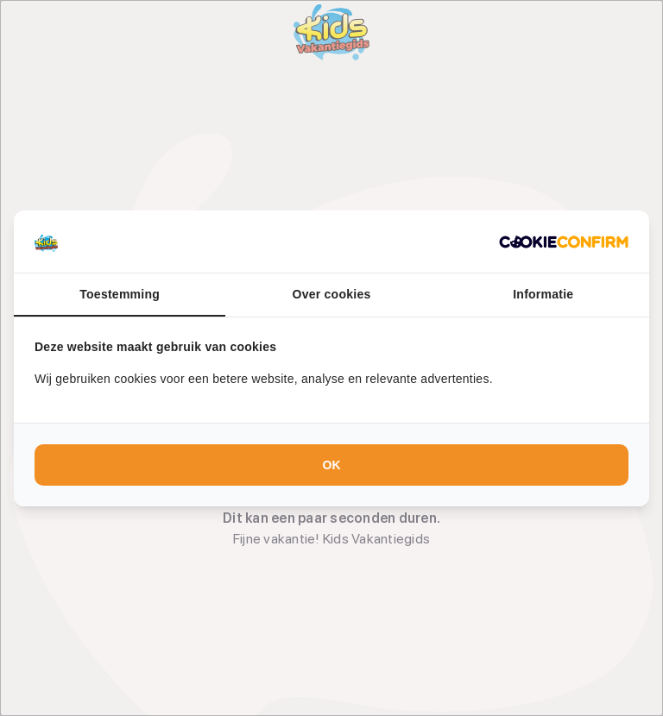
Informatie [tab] (543, 294)
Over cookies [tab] (332, 294)
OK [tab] (332, 465)
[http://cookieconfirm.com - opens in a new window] (563, 241)
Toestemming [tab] (119, 294)
